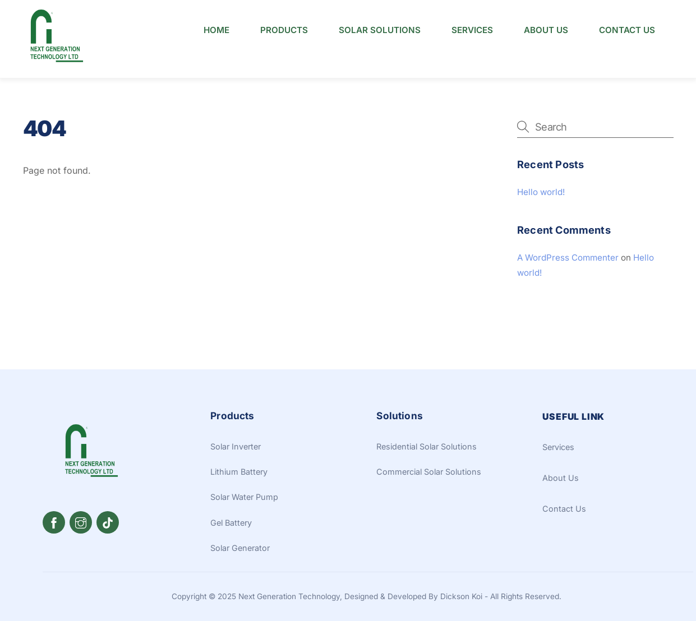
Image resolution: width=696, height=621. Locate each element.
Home (216, 30)
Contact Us (627, 30)
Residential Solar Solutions (426, 435)
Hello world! (541, 180)
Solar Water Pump (244, 485)
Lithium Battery (239, 460)
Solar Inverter (235, 435)
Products (284, 30)
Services (472, 30)
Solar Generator (240, 536)
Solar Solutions (380, 30)
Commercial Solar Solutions (428, 460)
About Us (546, 30)
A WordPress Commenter (568, 246)
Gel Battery (231, 511)
